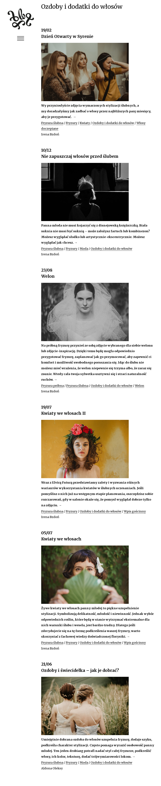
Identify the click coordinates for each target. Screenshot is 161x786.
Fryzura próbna (52, 386)
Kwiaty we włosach (61, 539)
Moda (84, 249)
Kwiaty (85, 123)
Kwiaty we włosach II (63, 413)
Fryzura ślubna (52, 123)
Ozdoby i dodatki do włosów (113, 123)
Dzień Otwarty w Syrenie (67, 36)
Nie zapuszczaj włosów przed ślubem (79, 156)
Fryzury (71, 123)
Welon (48, 276)
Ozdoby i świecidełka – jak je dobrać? (80, 670)
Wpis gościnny (135, 511)
